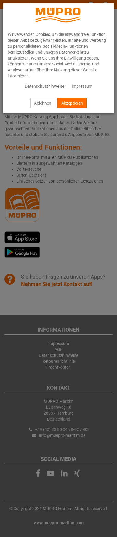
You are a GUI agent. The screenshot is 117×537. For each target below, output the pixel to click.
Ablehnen (42, 103)
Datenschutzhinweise (44, 86)
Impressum (82, 86)
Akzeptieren (72, 103)
